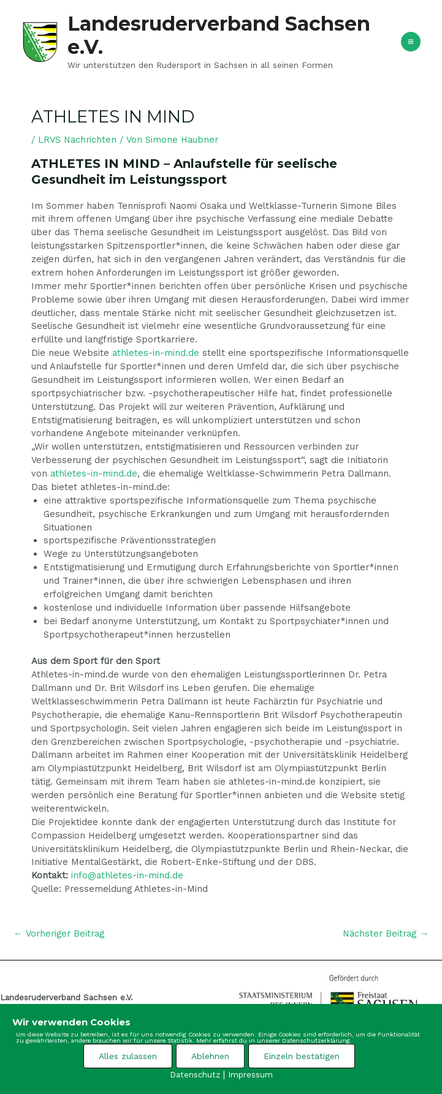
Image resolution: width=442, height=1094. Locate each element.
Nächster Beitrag (386, 933)
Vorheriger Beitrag (58, 933)
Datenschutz (195, 1074)
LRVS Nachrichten (77, 139)
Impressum (250, 1074)
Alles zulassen (128, 1056)
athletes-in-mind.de (155, 352)
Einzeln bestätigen (302, 1056)
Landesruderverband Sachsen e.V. (218, 35)
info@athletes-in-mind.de (127, 875)
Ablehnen (210, 1056)
